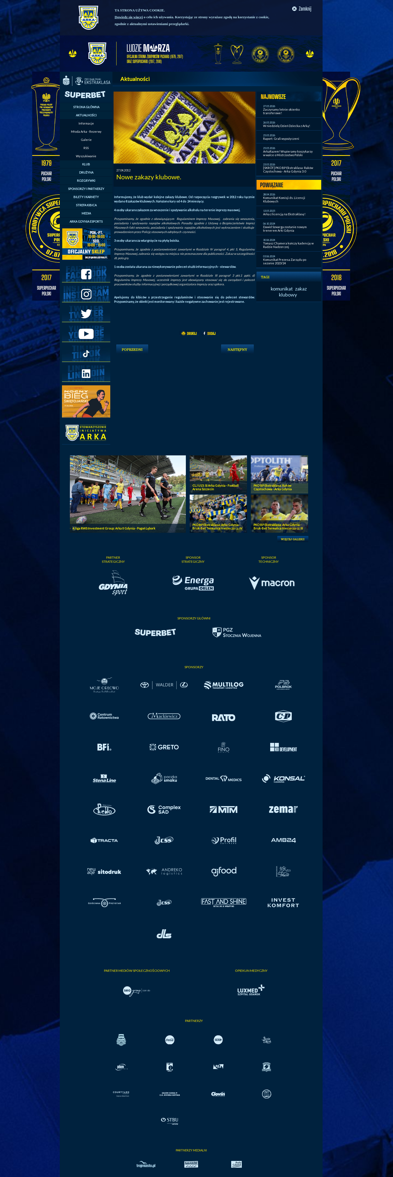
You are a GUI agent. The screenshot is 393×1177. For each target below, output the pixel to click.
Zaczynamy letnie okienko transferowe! (281, 111)
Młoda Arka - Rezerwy (86, 131)
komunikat (282, 289)
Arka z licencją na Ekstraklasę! (284, 214)
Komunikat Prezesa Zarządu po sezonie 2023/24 (284, 261)
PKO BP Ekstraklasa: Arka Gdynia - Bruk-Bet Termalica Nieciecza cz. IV (217, 526)
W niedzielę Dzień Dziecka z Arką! (286, 126)
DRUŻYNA (86, 172)
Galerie (86, 139)
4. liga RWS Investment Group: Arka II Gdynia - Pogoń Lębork (114, 528)
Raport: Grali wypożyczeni (281, 138)
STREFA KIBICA (86, 205)
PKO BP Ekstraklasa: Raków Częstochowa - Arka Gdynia (273, 487)
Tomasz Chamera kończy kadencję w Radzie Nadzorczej (288, 245)
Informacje (86, 123)
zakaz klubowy (293, 292)
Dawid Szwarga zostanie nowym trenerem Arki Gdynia (285, 228)
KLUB (86, 164)
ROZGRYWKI (86, 180)
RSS (86, 148)
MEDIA (86, 213)
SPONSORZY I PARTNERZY (86, 188)
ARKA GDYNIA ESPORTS (86, 221)
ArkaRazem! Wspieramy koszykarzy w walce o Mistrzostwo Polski (288, 153)
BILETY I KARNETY (86, 197)
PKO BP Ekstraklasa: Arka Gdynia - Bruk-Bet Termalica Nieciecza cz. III (278, 526)
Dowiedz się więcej (129, 17)
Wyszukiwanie (86, 156)
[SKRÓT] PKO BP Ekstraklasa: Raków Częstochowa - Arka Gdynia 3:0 (288, 169)
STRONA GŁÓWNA (86, 107)
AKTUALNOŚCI (86, 115)
